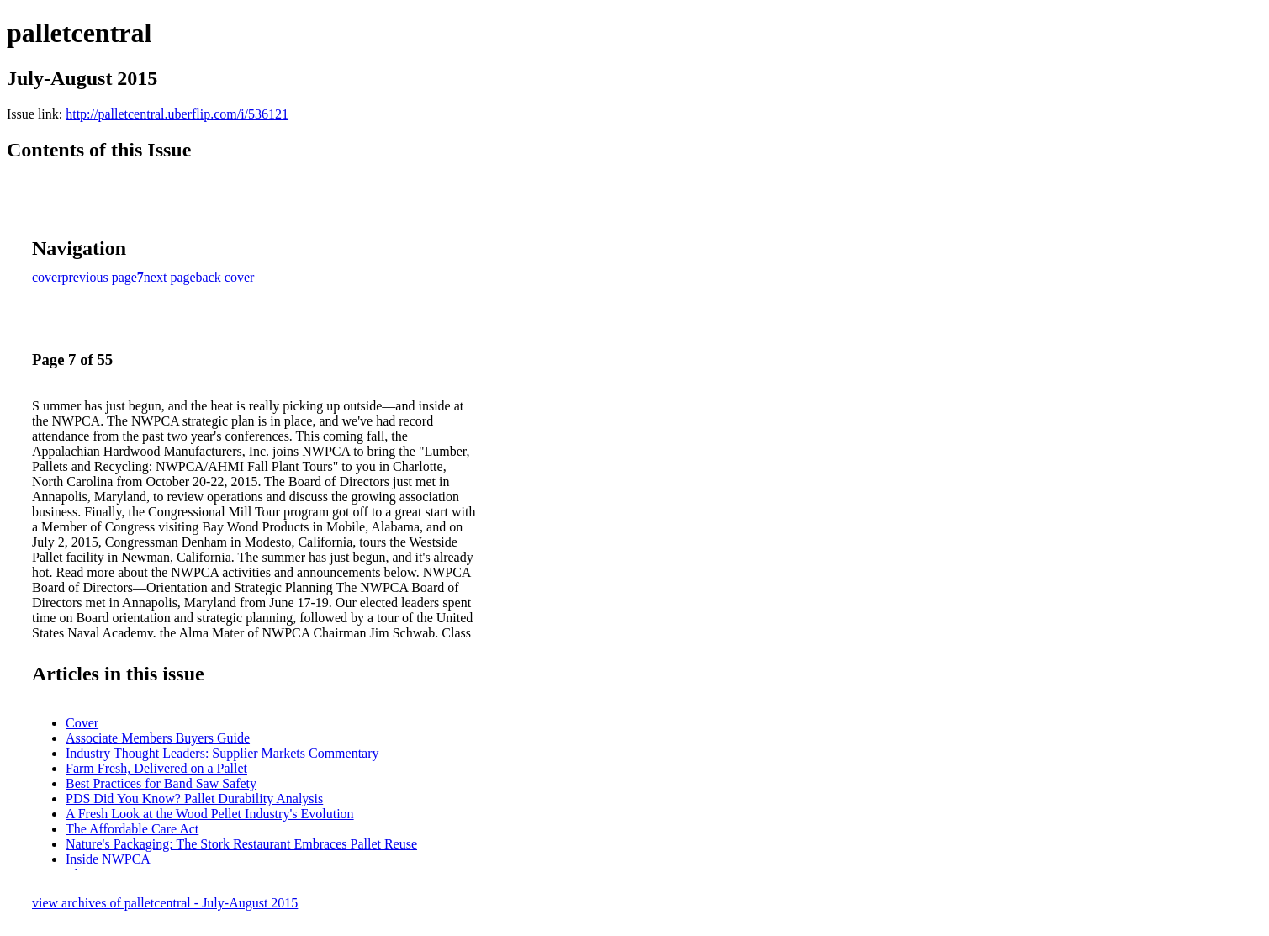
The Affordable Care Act (132, 829)
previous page (99, 277)
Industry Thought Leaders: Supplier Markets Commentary (222, 753)
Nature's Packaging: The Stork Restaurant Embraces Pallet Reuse (241, 844)
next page (170, 277)
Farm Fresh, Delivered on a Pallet (156, 768)
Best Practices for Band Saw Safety (161, 783)
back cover (225, 277)
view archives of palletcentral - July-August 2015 (165, 903)
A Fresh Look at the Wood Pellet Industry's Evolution (210, 813)
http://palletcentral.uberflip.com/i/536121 (177, 114)
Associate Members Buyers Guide (158, 738)
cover (47, 277)
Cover (82, 723)
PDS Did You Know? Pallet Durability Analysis (194, 798)
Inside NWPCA (108, 859)
